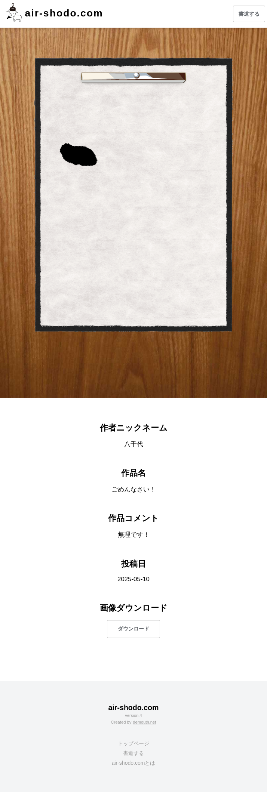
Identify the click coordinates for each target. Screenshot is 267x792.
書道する (249, 14)
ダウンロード (133, 629)
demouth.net (144, 722)
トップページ (133, 743)
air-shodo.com (64, 13)
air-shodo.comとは (134, 763)
